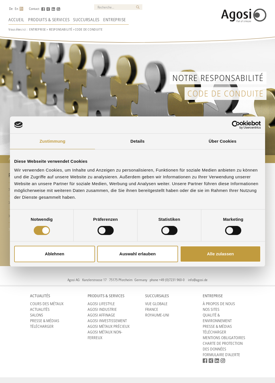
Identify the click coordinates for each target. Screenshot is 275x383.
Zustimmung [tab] (52, 141)
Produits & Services (48, 20)
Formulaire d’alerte (221, 354)
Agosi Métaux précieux (109, 326)
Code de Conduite (225, 93)
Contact (34, 9)
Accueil (16, 20)
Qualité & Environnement (217, 317)
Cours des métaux (47, 303)
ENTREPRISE (37, 29)
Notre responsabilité (218, 78)
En (16, 9)
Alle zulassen (220, 253)
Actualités (40, 309)
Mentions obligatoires (224, 337)
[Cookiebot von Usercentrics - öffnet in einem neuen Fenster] (236, 125)
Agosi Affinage (101, 315)
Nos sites (211, 309)
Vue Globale (156, 303)
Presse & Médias (44, 320)
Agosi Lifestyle (101, 303)
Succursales (86, 20)
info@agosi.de (198, 279)
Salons (36, 315)
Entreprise (114, 20)
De (11, 9)
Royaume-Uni (157, 315)
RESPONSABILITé (60, 29)
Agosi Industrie (102, 309)
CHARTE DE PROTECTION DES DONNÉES (223, 346)
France (151, 309)
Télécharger (42, 326)
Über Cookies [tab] (222, 141)
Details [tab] (137, 141)
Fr (21, 9)
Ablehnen (54, 253)
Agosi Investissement (107, 320)
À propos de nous (219, 303)
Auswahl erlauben (137, 253)
